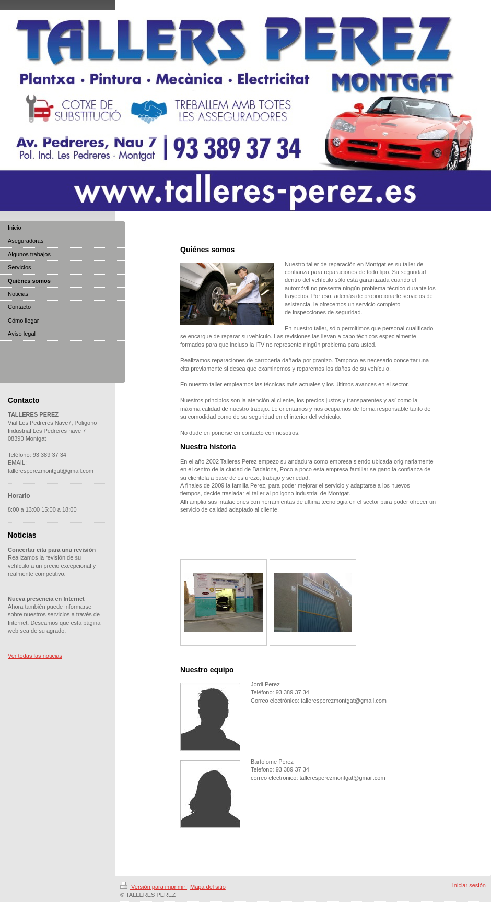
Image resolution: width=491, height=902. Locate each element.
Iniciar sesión (469, 885)
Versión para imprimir (153, 887)
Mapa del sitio (208, 887)
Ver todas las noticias (35, 655)
